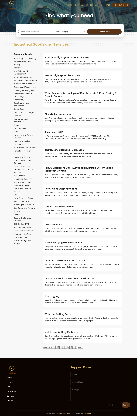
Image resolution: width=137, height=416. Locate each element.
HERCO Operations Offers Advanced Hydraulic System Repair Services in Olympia (79, 169)
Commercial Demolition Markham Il (65, 260)
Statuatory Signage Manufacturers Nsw (67, 57)
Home (69, 5)
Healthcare (79, 5)
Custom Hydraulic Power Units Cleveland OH (69, 278)
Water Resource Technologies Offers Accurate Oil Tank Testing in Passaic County (81, 95)
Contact (10, 400)
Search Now (104, 31)
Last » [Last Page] (80, 347)
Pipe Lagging (52, 296)
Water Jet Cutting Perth (58, 314)
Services (10, 396)
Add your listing (121, 5)
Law (96, 5)
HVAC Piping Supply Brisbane (61, 188)
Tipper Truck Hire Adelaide (59, 206)
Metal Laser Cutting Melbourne (62, 332)
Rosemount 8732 (54, 132)
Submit (125, 405)
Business (89, 5)
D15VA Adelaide (53, 224)
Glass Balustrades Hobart (59, 114)
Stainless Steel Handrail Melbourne (64, 150)
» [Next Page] (76, 347)
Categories (105, 5)
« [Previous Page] (54, 347)
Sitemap (88, 413)
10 (71, 347)
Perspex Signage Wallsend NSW (62, 75)
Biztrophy (64, 413)
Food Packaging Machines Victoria (64, 242)
